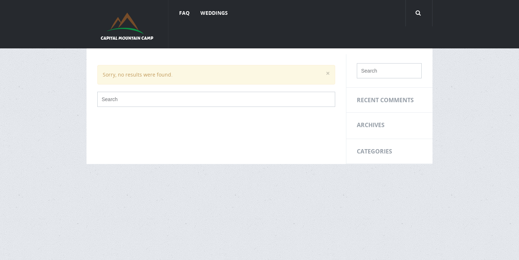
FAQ (184, 12)
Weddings (214, 12)
